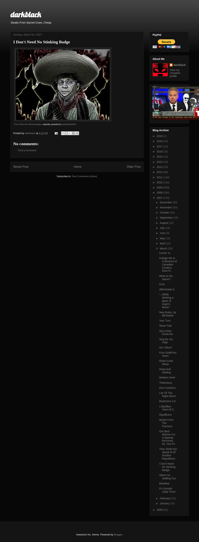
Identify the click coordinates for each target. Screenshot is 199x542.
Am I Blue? (165, 347)
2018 (160, 141)
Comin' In (164, 253)
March (164, 248)
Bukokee (164, 483)
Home (78, 166)
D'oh (161, 284)
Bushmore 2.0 (167, 401)
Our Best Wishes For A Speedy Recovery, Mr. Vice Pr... (168, 437)
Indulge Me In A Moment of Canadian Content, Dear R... (168, 264)
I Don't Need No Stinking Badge (27, 124)
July (162, 227)
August (164, 222)
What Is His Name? (166, 277)
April (163, 243)
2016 (160, 151)
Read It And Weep (166, 362)
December (166, 202)
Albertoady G (167, 289)
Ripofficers (165, 414)
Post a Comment (27, 150)
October (165, 212)
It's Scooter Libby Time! (167, 490)
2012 (160, 172)
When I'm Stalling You (167, 477)
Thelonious (165, 382)
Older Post (134, 166)
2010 (160, 182)
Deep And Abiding (165, 371)
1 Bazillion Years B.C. (166, 408)
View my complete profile (175, 73)
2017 (160, 146)
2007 (160, 197)
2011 (160, 177)
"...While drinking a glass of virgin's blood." (166, 301)
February (165, 498)
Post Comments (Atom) (84, 176)
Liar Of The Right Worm (167, 394)
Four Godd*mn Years (167, 354)
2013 (160, 166)
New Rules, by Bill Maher (167, 314)
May (162, 238)
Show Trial (165, 325)
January (165, 503)
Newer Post (21, 166)
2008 (160, 192)
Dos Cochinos (167, 387)
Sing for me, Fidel (166, 341)
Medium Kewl (167, 377)
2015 (160, 156)
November (166, 207)
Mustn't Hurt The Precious (166, 423)
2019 (160, 136)
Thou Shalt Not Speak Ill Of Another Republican (168, 453)
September (166, 217)
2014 (160, 161)
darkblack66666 (69, 124)
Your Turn (164, 320)
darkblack (25, 14)
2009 (160, 187)
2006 (160, 509)
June (163, 233)
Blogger (118, 534)
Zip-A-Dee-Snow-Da (166, 332)
